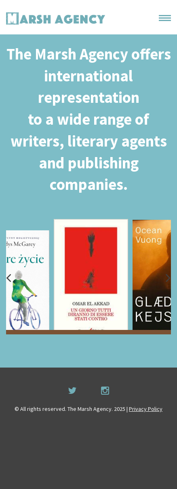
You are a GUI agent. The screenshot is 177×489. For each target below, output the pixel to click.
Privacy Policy (145, 408)
